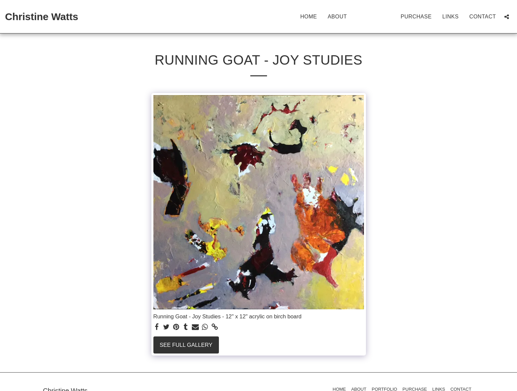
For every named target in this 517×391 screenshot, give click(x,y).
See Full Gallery (186, 345)
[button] (507, 16)
